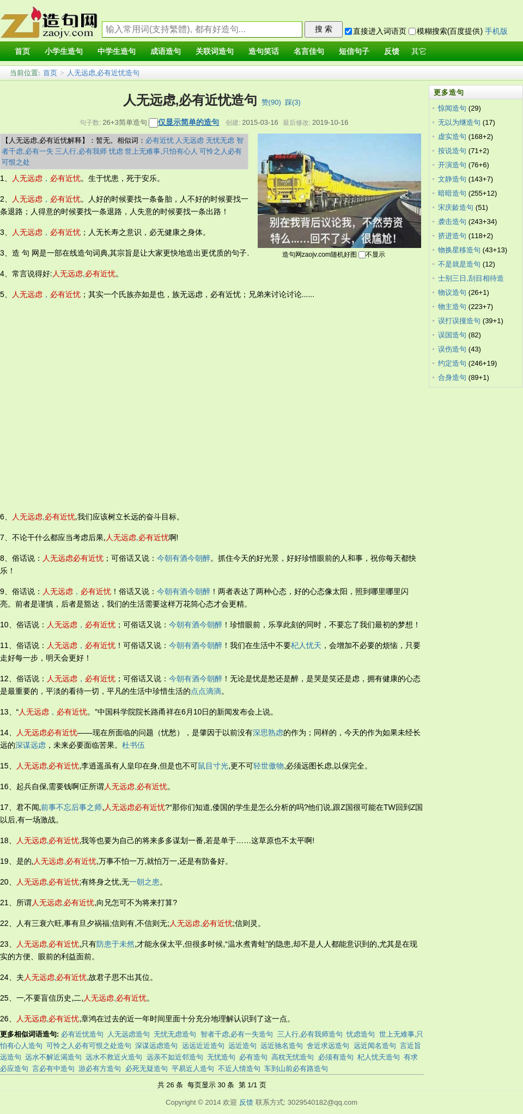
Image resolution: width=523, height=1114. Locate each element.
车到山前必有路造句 (296, 1068)
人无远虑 (189, 140)
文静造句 (452, 179)
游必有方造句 (99, 1068)
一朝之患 (144, 881)
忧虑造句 (360, 1034)
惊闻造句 (452, 108)
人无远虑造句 (128, 1034)
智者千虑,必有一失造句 (236, 1034)
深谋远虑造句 (156, 1046)
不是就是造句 (459, 264)
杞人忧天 (306, 645)
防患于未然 (115, 944)
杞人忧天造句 (378, 1057)
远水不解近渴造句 (53, 1057)
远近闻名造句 (375, 1046)
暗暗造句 (452, 193)
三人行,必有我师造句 (310, 1034)
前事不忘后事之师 (71, 807)
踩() (293, 102)
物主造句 (452, 306)
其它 (419, 51)
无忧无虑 (220, 140)
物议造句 (452, 292)
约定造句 (452, 363)
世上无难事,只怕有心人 (161, 151)
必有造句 (253, 1057)
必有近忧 (159, 140)
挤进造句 (452, 236)
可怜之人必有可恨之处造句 (88, 1046)
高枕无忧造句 (292, 1057)
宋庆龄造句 (455, 207)
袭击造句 (452, 221)
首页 (50, 73)
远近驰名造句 (281, 1046)
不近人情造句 (239, 1068)
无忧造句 (221, 1057)
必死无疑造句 (146, 1068)
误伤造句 (452, 349)
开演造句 (452, 165)
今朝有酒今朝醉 (183, 558)
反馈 (246, 1102)
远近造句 (242, 1046)
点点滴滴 (206, 691)
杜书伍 (133, 745)
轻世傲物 (268, 765)
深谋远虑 (30, 745)
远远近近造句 (203, 1046)
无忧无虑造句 (175, 1034)
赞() (271, 102)
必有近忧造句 (82, 1034)
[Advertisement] (102, 406)
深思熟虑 (268, 732)
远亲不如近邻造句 (175, 1057)
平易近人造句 (193, 1068)
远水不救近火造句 (114, 1057)
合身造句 (452, 377)
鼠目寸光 (213, 765)
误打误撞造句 (459, 321)
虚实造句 (452, 136)
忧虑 (116, 151)
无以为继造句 (459, 122)
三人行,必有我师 (81, 151)
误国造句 (452, 335)
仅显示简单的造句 (188, 122)
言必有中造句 (53, 1068)
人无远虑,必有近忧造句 (103, 73)
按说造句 (452, 151)
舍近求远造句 (328, 1046)
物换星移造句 (459, 250)
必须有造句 (336, 1057)
